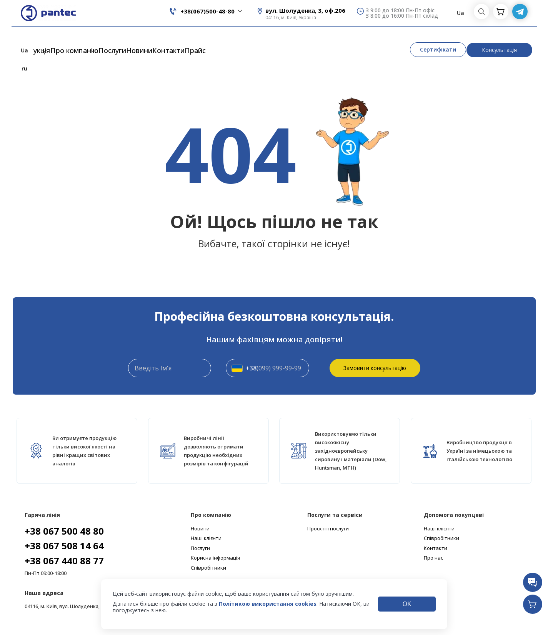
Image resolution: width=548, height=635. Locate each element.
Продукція (26, 39)
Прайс (254, 39)
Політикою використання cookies (267, 603)
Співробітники (208, 544)
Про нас (433, 535)
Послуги (143, 39)
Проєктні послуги (328, 505)
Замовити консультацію (374, 344)
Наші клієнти (206, 515)
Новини (179, 39)
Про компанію (86, 39)
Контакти (218, 39)
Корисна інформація (215, 535)
